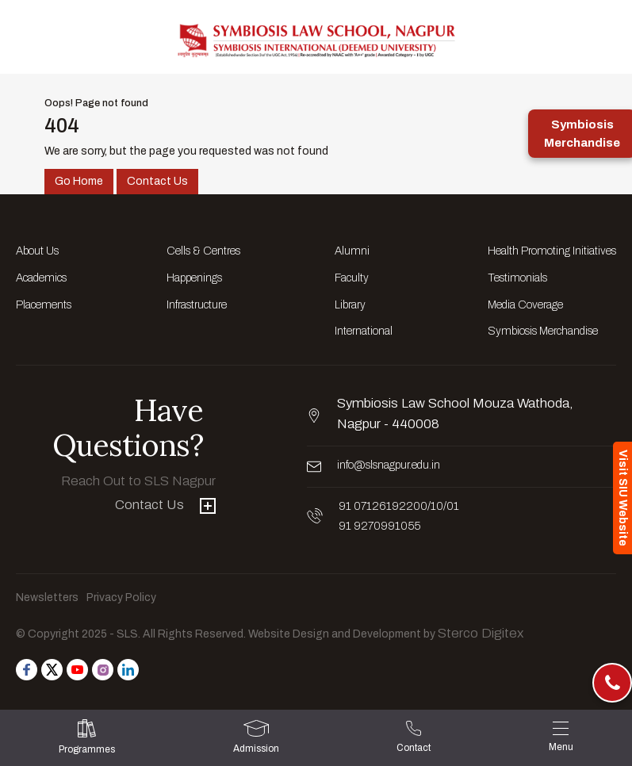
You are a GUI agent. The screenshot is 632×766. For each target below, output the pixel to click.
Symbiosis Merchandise (543, 331)
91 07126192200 (383, 506)
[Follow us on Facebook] (26, 669)
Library (350, 305)
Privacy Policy (121, 597)
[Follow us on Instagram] (102, 669)
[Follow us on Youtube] (77, 669)
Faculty (352, 278)
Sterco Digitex (480, 633)
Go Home (79, 181)
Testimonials (517, 278)
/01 (451, 506)
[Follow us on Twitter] (52, 669)
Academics (41, 278)
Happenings (194, 278)
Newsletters (47, 597)
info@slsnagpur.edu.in (388, 465)
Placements (43, 305)
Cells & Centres (203, 251)
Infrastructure (197, 305)
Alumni (352, 251)
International (364, 331)
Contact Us (157, 181)
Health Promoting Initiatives (552, 251)
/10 (435, 506)
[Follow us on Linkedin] (128, 669)
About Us (37, 251)
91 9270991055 (379, 526)
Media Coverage (525, 305)
